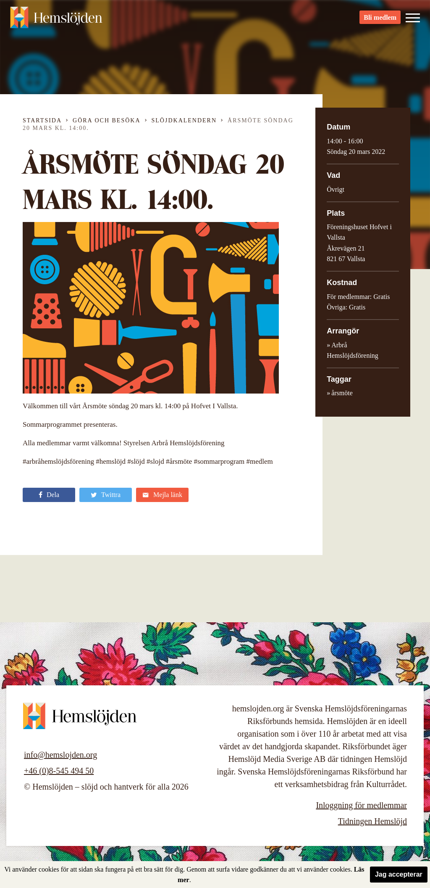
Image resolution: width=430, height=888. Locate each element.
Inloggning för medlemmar (361, 805)
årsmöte (342, 392)
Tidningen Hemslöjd (372, 821)
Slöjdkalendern (184, 120)
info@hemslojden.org (60, 754)
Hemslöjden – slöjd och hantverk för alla (56, 21)
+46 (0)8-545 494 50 (59, 770)
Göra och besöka (106, 120)
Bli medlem (380, 21)
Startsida (42, 120)
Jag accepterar (398, 874)
